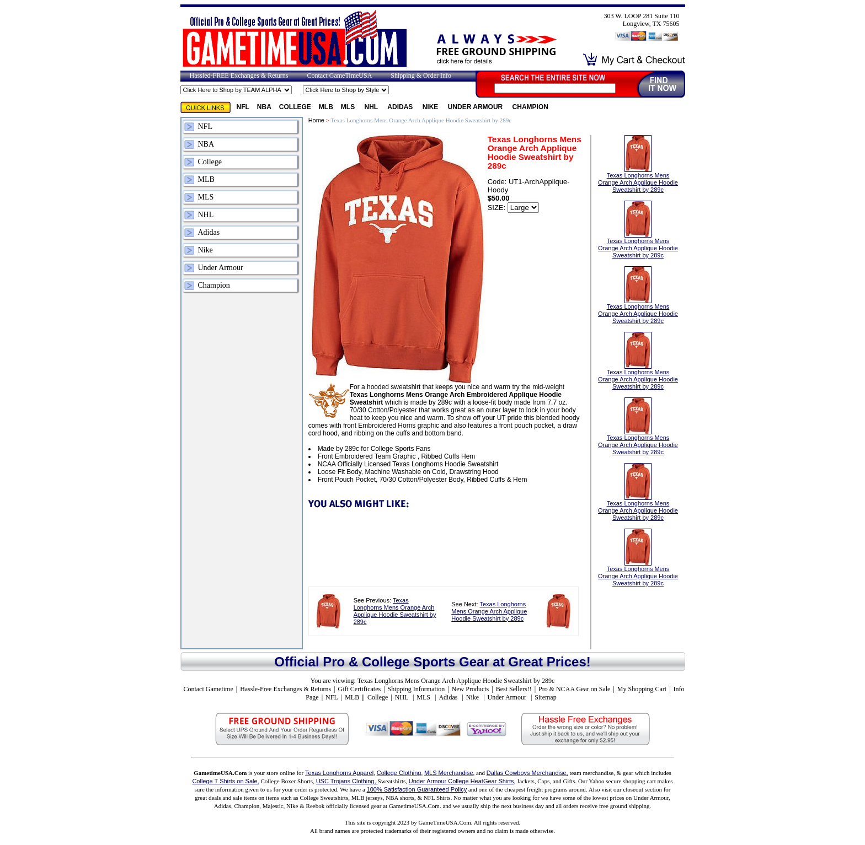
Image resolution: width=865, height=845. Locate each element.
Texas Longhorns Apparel (339, 772)
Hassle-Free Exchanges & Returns (285, 689)
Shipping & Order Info (421, 75)
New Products (470, 689)
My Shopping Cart (641, 689)
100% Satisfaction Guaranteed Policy (417, 789)
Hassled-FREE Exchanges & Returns (239, 75)
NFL (243, 107)
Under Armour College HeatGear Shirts (461, 781)
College (295, 107)
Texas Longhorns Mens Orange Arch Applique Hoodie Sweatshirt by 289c (395, 611)
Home (316, 120)
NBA (264, 107)
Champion (530, 107)
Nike (431, 107)
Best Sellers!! (514, 689)
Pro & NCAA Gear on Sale (574, 689)
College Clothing (399, 772)
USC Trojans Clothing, (347, 781)
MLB (326, 107)
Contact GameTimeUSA (339, 75)
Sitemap (545, 697)
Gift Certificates (359, 689)
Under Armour (476, 107)
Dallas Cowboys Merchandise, (527, 772)
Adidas (400, 107)
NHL (372, 107)
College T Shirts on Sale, (225, 781)
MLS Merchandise (448, 772)
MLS (349, 107)
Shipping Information (416, 689)
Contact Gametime (208, 689)
